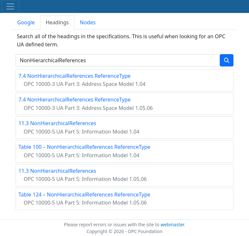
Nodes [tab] (87, 22)
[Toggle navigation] (10, 6)
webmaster (172, 224)
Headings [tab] (57, 22)
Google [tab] (26, 22)
